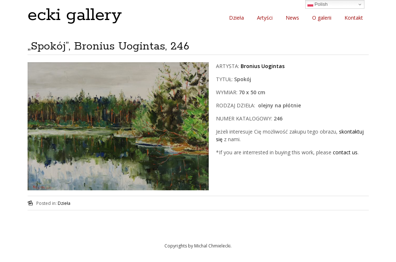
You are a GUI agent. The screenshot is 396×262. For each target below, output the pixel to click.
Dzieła (236, 17)
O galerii (321, 17)
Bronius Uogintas (263, 66)
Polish (317, 4)
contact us (345, 152)
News (292, 17)
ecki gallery (75, 15)
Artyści (265, 17)
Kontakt (353, 17)
